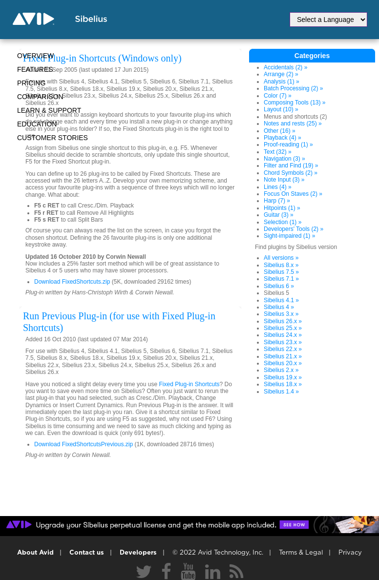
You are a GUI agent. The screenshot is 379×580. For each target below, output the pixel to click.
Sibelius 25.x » (283, 328)
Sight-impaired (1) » (289, 235)
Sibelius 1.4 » (281, 391)
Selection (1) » (282, 222)
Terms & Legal (301, 553)
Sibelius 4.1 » (281, 300)
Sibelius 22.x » (283, 349)
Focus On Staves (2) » (293, 193)
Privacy (350, 553)
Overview (35, 56)
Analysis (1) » (281, 81)
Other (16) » (279, 130)
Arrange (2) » (281, 74)
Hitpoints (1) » (282, 208)
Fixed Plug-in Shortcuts (189, 384)
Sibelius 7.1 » (281, 278)
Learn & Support (49, 110)
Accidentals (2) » (285, 67)
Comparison (40, 97)
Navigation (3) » (284, 158)
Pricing (31, 83)
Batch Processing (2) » (293, 88)
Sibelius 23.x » (283, 342)
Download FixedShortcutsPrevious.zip (83, 444)
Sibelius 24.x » (283, 334)
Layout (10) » (281, 109)
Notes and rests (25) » (293, 123)
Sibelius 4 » (279, 307)
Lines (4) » (278, 187)
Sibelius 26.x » (283, 321)
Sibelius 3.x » (281, 314)
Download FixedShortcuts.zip (72, 281)
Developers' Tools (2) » (293, 229)
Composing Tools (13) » (295, 102)
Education (37, 124)
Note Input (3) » (284, 179)
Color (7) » (278, 95)
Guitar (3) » (279, 214)
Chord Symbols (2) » (290, 172)
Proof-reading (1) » (288, 144)
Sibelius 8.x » (281, 265)
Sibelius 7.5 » (281, 272)
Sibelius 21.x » (283, 356)
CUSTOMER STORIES (52, 138)
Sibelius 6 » (279, 286)
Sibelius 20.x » (283, 363)
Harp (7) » (277, 200)
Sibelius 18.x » (283, 384)
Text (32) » (278, 151)
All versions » (281, 257)
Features (35, 69)
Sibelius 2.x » (281, 370)
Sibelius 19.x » (283, 377)
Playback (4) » (282, 137)
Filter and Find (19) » (291, 165)
